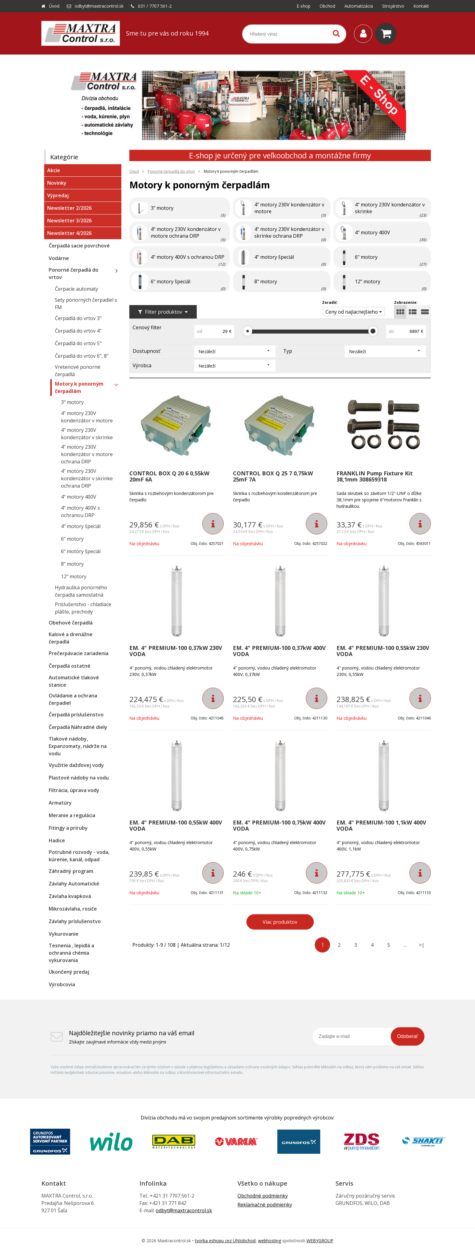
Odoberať (407, 1036)
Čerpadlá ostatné (69, 665)
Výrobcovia (62, 984)
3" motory (72, 402)
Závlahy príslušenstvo (75, 921)
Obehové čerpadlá (71, 622)
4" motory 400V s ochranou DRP (80, 511)
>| (421, 945)
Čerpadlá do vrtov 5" (78, 343)
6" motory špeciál (81, 551)
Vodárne (59, 258)
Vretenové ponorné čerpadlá (77, 371)
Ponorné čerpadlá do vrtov (73, 273)
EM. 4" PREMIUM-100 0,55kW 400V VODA (175, 825)
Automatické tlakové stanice (74, 681)
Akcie (53, 170)
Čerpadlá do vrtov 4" (78, 330)
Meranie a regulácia (72, 815)
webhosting (269, 1241)
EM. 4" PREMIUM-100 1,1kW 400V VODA (381, 825)
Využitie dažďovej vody (76, 765)
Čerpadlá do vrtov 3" (78, 318)
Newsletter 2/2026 (69, 208)
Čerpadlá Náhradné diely (78, 727)
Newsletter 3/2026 (69, 220)
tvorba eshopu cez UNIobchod (225, 1241)
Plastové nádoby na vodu (79, 777)
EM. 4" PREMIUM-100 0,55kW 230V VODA (382, 651)
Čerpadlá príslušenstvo (76, 714)
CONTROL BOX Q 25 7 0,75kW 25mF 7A (273, 476)
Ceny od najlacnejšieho (351, 311)
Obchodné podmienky (263, 1195)
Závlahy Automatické (74, 883)
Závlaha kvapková (70, 896)
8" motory (72, 563)
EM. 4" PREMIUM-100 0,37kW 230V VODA (175, 651)
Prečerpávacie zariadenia (78, 653)
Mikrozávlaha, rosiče (73, 908)
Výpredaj (58, 195)
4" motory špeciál (81, 526)
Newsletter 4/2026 (69, 233)
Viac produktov (280, 922)
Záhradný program (71, 871)
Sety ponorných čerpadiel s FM (86, 303)
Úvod (54, 6)
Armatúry (60, 802)
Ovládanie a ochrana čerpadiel (73, 699)
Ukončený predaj (69, 971)
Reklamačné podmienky (265, 1204)
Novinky (56, 182)
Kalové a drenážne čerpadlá (71, 638)
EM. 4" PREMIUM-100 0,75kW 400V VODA (279, 825)
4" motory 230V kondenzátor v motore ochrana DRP (87, 454)
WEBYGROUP (319, 1241)
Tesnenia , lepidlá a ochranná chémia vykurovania (71, 953)
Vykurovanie (63, 933)
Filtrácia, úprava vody (74, 790)
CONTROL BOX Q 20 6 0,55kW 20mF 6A (169, 476)
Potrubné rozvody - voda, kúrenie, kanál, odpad (79, 856)
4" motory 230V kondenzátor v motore (87, 417)
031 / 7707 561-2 (155, 6)
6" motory (72, 538)
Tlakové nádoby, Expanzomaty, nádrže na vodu (78, 746)
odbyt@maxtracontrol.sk (99, 6)
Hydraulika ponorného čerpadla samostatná (81, 591)
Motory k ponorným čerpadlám (79, 387)
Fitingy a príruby (68, 828)
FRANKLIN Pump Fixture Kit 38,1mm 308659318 (374, 476)
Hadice (57, 840)
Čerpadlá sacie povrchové (79, 245)
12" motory (73, 576)
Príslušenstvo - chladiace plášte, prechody (83, 608)
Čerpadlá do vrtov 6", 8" (81, 356)
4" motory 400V (78, 496)
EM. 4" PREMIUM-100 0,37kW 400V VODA (279, 651)
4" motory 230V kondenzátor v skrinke (87, 434)
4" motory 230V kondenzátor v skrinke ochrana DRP (87, 478)
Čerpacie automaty (76, 288)
